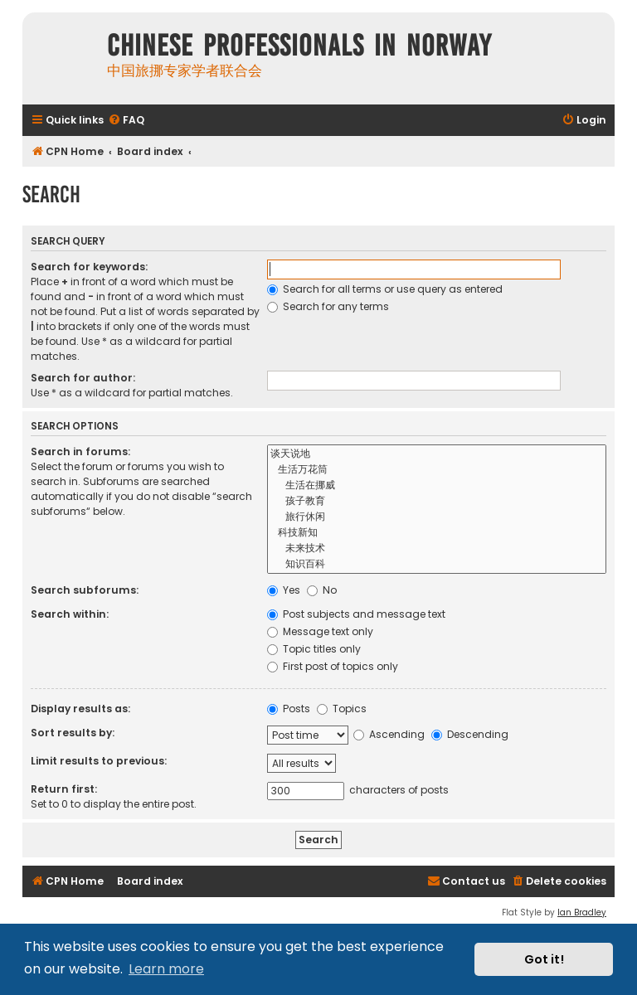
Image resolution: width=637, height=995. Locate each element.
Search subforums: (85, 590)
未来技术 (437, 548)
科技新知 (437, 533)
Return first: (64, 789)
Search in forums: (80, 451)
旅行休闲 (437, 517)
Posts (288, 708)
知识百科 (437, 564)
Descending (469, 734)
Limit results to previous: (99, 761)
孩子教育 (437, 501)
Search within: (70, 614)
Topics (342, 708)
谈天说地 (437, 454)
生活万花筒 (437, 470)
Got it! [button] (544, 959)
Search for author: (83, 378)
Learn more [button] (166, 968)
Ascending (389, 734)
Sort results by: (72, 733)
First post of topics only (332, 666)
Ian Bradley (581, 912)
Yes (283, 590)
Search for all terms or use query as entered (385, 289)
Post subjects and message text (356, 614)
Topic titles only (314, 649)
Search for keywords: (89, 267)
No (322, 590)
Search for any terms (328, 306)
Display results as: (80, 708)
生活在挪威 (437, 485)
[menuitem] (126, 120)
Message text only (320, 631)
